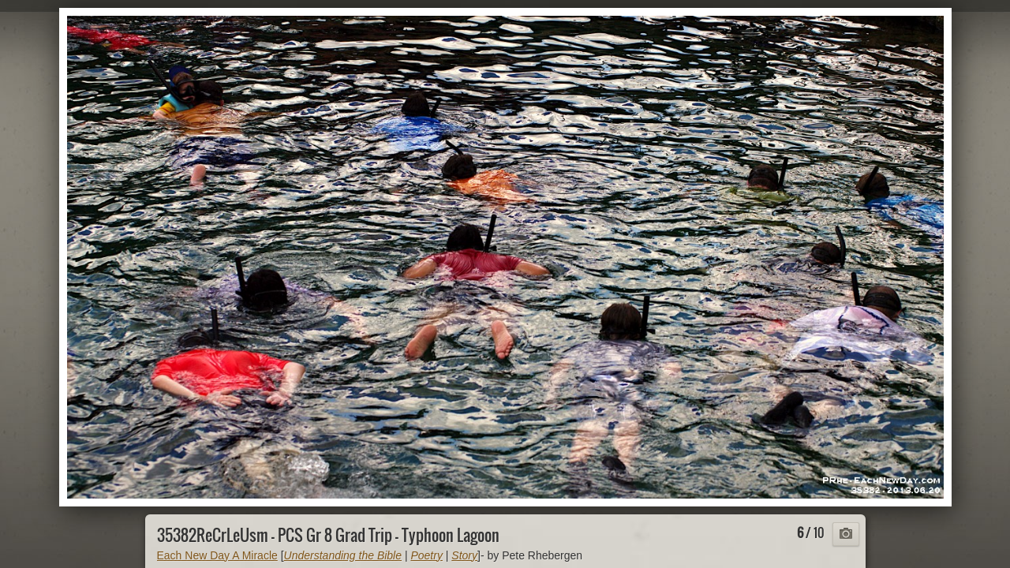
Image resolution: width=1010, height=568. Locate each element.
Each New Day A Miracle (217, 555)
